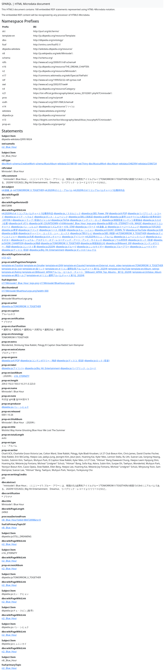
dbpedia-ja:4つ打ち (18, 223)
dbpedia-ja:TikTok (60, 220)
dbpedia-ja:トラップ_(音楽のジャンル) (32, 220)
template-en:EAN (54, 265)
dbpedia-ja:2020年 (45, 246)
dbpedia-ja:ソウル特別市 (115, 239)
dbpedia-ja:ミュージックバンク (129, 236)
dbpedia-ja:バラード (85, 226)
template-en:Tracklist (12, 265)
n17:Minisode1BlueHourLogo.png (57, 283)
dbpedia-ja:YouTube (136, 230)
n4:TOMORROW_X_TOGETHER (28, 190)
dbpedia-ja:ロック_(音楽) (140, 239)
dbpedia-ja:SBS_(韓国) (104, 233)
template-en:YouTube (119, 268)
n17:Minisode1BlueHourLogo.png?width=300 (25, 290)
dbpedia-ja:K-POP (118, 213)
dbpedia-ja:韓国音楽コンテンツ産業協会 (122, 220)
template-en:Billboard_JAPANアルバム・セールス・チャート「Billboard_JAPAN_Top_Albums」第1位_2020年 (77, 272)
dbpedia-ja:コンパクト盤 (23, 246)
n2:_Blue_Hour (9, 147)
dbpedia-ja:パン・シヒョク (24, 226)
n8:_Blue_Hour (9, 527)
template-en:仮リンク (34, 268)
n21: (9, 257)
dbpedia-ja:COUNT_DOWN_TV (110, 230)
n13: (4, 257)
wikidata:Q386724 (147, 163)
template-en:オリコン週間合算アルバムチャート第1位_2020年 (76, 268)
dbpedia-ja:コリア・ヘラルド (19, 216)
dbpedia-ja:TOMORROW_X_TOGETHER (60, 243)
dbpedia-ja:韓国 (105, 223)
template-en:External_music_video (104, 265)
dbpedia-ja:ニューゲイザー (143, 246)
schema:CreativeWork (23, 163)
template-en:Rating (12, 272)
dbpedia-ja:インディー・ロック (85, 220)
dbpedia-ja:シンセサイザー (90, 246)
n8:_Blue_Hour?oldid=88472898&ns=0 (21, 519)
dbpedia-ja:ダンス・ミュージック (51, 216)
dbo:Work (7, 163)
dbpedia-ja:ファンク (28, 230)
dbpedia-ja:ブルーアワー (117, 246)
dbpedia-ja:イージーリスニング (123, 226)
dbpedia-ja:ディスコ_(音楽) (15, 249)
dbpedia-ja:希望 (10, 230)
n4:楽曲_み (7, 190)
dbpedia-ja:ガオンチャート (47, 236)
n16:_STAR (69, 226)
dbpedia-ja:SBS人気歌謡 (81, 216)
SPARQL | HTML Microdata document (26, 4)
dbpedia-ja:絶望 (101, 216)
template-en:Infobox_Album (146, 272)
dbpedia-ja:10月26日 (150, 226)
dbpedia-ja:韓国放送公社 (93, 243)
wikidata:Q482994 (128, 163)
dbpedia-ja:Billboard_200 (119, 243)
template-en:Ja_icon (12, 268)
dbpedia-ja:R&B (32, 243)
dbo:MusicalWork (97, 163)
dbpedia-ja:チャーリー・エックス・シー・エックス (44, 233)
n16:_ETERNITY (121, 223)
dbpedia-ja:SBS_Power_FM (94, 213)
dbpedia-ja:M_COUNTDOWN (43, 223)
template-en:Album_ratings (145, 268)
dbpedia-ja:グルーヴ (66, 246)
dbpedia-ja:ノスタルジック (67, 213)
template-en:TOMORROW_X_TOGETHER (142, 265)
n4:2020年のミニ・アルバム (58, 190)
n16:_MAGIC (135, 223)
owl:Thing (83, 163)
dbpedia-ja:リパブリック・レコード (78, 368)
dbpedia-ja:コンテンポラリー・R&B (38, 360)
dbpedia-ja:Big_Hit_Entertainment (46, 249)
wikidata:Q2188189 (67, 163)
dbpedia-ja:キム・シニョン (80, 230)
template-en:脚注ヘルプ (14, 275)
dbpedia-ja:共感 (26, 236)
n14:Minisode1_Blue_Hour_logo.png (77, 223)
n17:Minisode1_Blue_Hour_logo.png (20, 283)
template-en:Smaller (34, 265)
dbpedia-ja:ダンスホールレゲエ (80, 249)
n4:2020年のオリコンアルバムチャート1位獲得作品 (99, 190)
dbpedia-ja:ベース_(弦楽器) (52, 230)
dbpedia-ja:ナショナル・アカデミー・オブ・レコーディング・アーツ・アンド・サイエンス (56, 239)
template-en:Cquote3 (75, 265)
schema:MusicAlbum (46, 163)
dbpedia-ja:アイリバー (73, 236)
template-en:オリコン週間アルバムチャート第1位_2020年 (55, 275)
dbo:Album (113, 163)
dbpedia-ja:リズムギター (51, 226)
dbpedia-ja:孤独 (10, 233)
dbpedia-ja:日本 (155, 230)
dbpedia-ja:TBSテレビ (81, 233)
